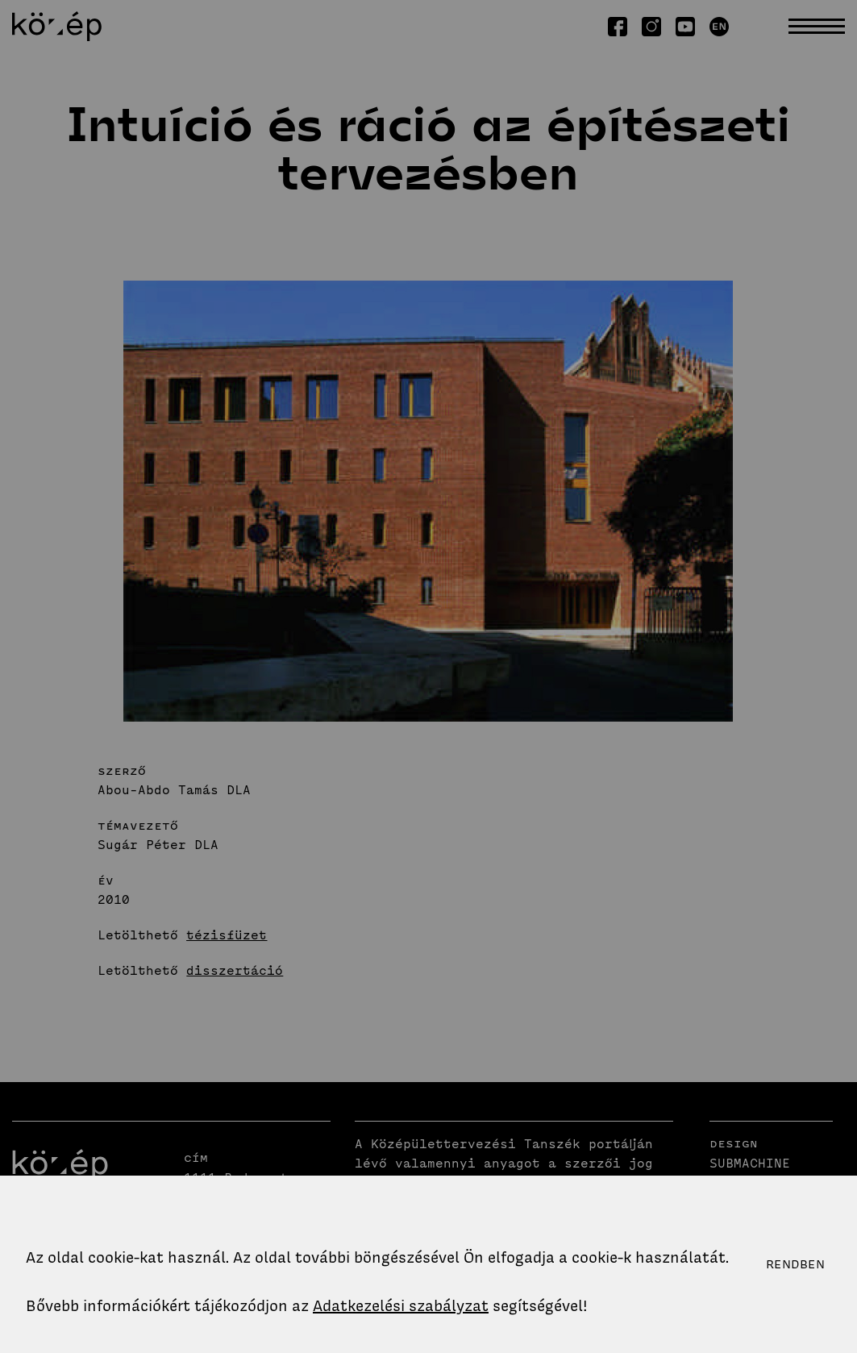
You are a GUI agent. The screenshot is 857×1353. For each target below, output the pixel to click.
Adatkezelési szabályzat (401, 1306)
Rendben (795, 1264)
